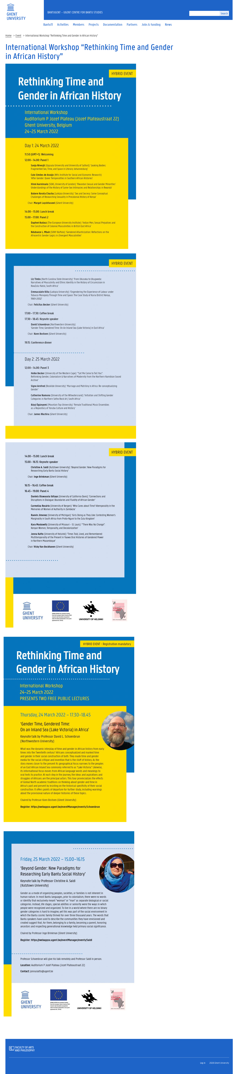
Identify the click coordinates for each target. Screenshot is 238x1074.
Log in (202, 1062)
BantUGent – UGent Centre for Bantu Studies (75, 12)
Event (18, 35)
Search (224, 13)
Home (8, 35)
